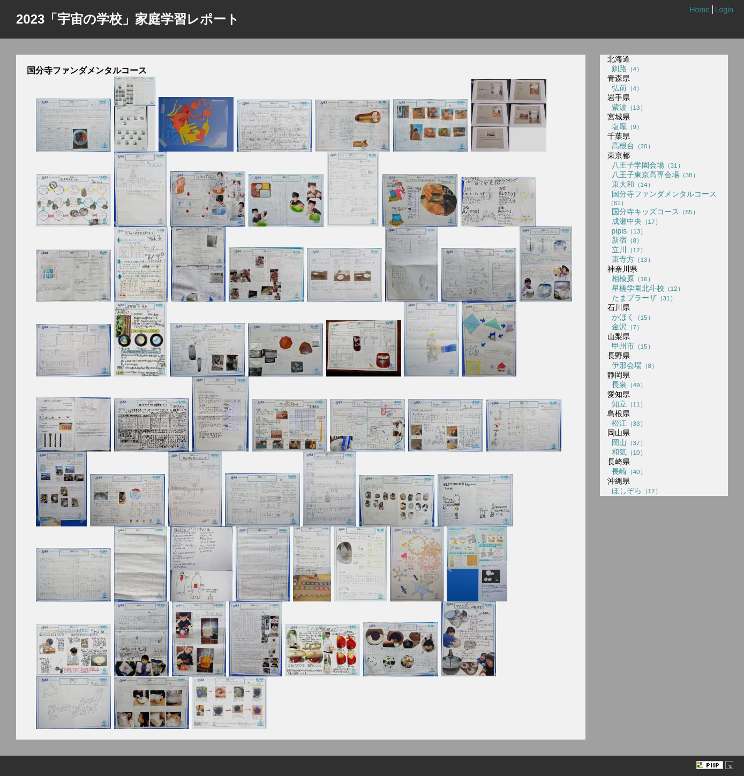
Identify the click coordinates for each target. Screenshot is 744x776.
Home (699, 9)
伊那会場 (632, 365)
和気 (627, 452)
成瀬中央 (634, 221)
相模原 (630, 278)
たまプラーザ (642, 297)
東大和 (630, 184)
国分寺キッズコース (653, 211)
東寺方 (630, 259)
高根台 (630, 145)
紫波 (627, 107)
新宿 (625, 240)
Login (724, 9)
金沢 (625, 326)
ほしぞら (634, 490)
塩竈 (625, 126)
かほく (630, 317)
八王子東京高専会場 (653, 174)
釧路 (625, 68)
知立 (627, 404)
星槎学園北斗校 (645, 288)
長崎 (627, 471)
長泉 (627, 384)
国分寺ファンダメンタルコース (662, 198)
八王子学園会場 (645, 165)
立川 (627, 249)
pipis (627, 231)
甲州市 (630, 346)
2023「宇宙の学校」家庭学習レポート (127, 19)
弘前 (625, 88)
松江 (627, 423)
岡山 (627, 442)
